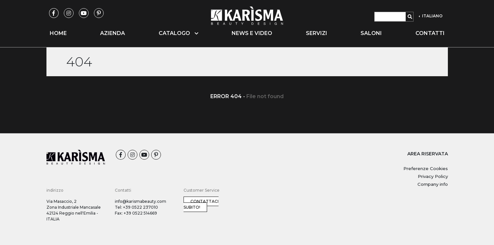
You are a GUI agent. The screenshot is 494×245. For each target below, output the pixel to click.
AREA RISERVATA (427, 154)
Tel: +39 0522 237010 (136, 207)
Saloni (371, 33)
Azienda (112, 33)
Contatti (430, 33)
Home (58, 33)
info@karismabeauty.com (140, 201)
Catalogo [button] (178, 33)
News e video (252, 33)
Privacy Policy (433, 176)
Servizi (316, 33)
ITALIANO (432, 15)
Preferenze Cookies (425, 168)
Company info (432, 184)
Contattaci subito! (201, 204)
